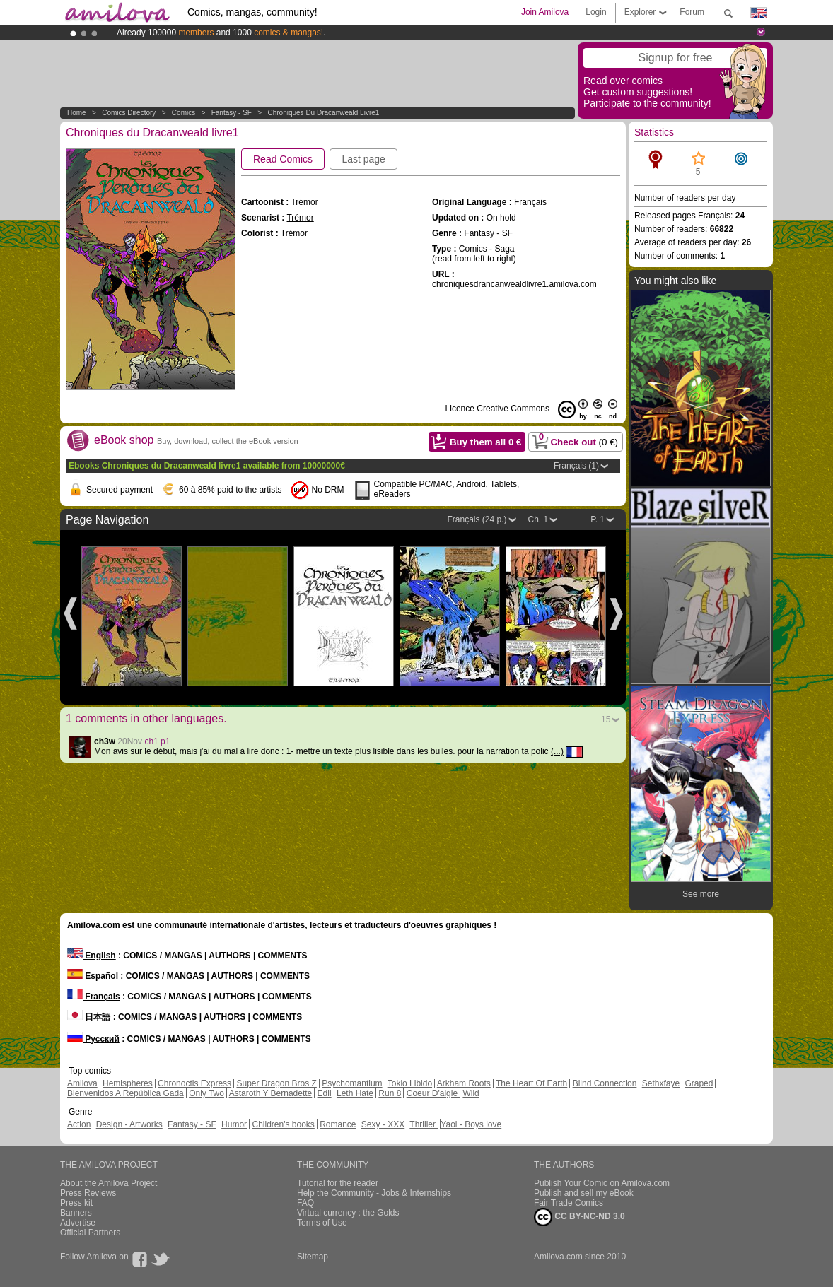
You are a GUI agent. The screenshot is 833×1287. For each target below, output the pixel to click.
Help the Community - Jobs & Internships (374, 1193)
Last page (363, 159)
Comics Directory (129, 113)
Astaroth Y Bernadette (271, 1093)
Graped (699, 1083)
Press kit (76, 1203)
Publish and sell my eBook (584, 1193)
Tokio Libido (410, 1083)
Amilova (82, 1083)
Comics (183, 113)
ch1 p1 (157, 741)
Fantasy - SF (231, 113)
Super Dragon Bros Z (276, 1083)
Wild (470, 1093)
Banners (76, 1213)
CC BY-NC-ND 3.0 (579, 1217)
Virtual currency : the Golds (348, 1213)
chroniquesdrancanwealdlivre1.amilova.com (514, 284)
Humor (234, 1124)
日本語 (88, 1017)
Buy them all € (486, 442)
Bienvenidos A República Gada (125, 1093)
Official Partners (90, 1233)
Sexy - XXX (382, 1124)
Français (93, 996)
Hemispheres (128, 1083)
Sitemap (312, 1257)
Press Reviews (88, 1193)
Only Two (206, 1093)
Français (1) (576, 466)
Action (79, 1124)
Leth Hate (355, 1093)
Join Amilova (545, 12)
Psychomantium (352, 1083)
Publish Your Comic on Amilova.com (602, 1183)
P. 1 (597, 519)
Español (92, 976)
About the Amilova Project (108, 1183)
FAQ (305, 1203)
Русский (93, 1039)
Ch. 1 (538, 519)
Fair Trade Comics (568, 1203)
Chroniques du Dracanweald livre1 (323, 113)
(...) (557, 751)
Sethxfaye (661, 1083)
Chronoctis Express (194, 1083)
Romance (338, 1124)
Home (76, 113)
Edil (325, 1093)
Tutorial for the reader (337, 1183)
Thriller (423, 1124)
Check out (574, 439)
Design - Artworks (129, 1124)
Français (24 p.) (476, 519)
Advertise (77, 1223)
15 (605, 719)
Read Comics (283, 159)
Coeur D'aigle (433, 1093)
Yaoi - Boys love (471, 1124)
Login (596, 12)
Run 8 (389, 1093)
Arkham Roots (464, 1083)
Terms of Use (322, 1223)
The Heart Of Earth (531, 1083)
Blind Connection (605, 1083)
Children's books (283, 1124)
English (91, 955)
